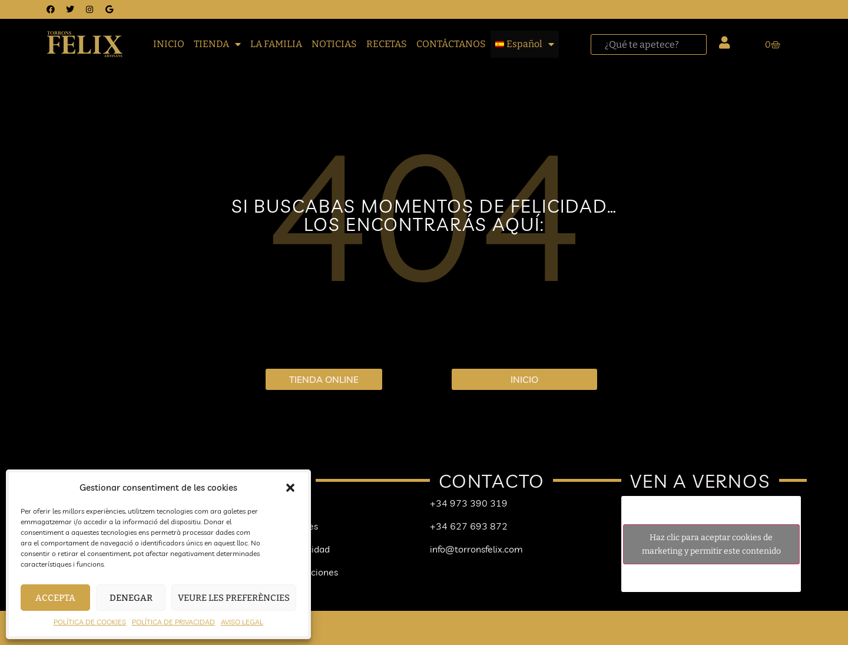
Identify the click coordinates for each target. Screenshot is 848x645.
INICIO (168, 43)
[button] (290, 488)
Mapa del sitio (321, 623)
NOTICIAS (334, 43)
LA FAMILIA (276, 43)
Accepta (55, 598)
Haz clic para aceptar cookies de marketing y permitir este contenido (711, 544)
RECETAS (386, 43)
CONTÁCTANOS (451, 43)
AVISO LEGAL (242, 621)
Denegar (131, 598)
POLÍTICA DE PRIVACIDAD (173, 621)
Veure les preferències (234, 598)
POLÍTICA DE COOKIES (90, 621)
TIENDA (217, 44)
